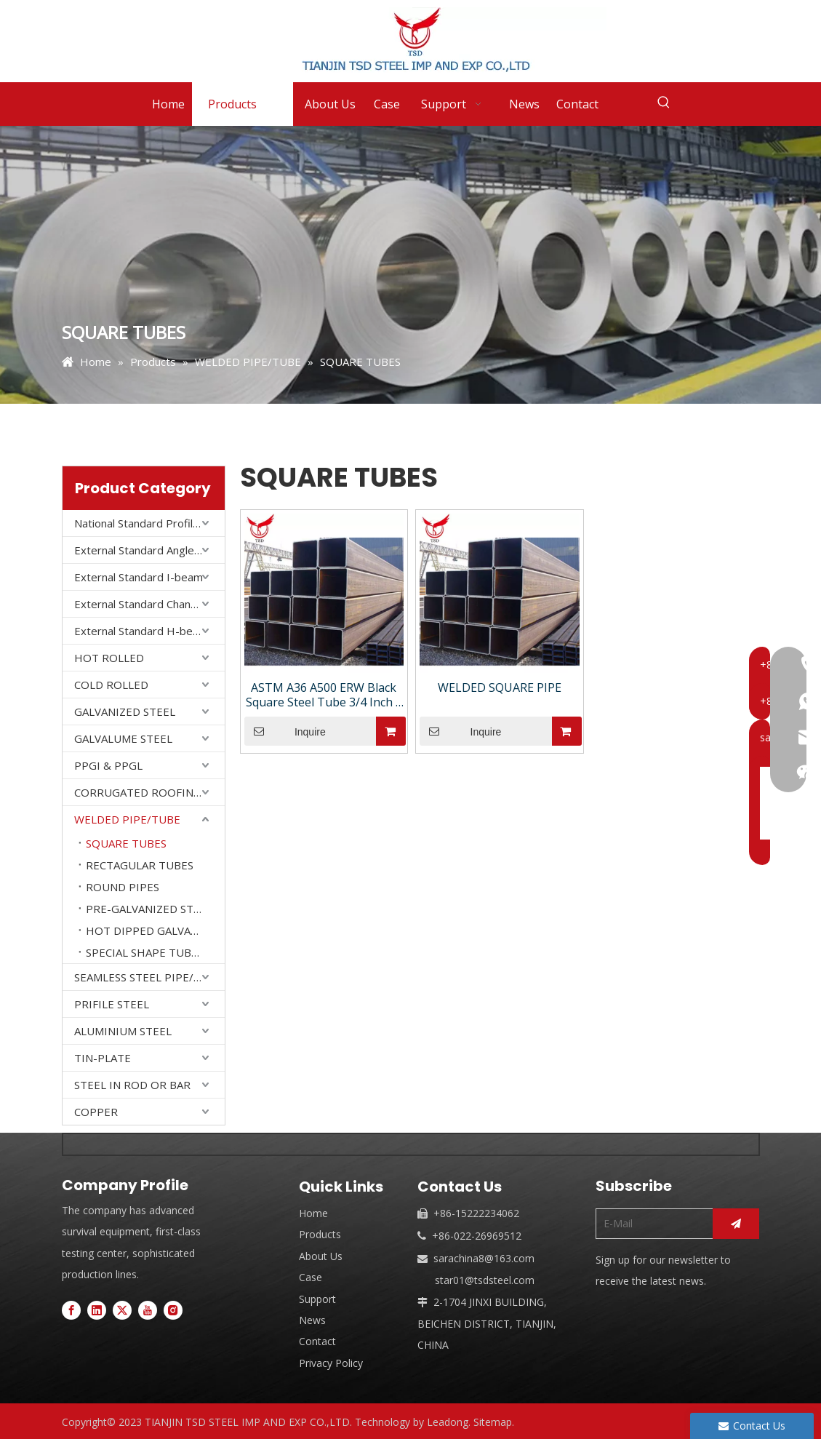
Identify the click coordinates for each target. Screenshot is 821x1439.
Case (310, 1277)
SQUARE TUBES (126, 843)
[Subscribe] (736, 1223)
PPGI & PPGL (108, 765)
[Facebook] (71, 1310)
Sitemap (492, 1422)
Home (313, 1213)
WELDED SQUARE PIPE (499, 687)
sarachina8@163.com (483, 1258)
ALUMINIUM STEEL (123, 1031)
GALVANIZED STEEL (124, 711)
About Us (321, 1256)
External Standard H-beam (141, 630)
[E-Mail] (651, 1223)
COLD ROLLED (111, 684)
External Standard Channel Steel (149, 604)
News (312, 1320)
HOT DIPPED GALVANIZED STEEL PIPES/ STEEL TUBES (155, 930)
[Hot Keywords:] (664, 102)
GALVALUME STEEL (123, 738)
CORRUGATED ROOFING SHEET (149, 792)
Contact (317, 1341)
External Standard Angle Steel (148, 550)
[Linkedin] (96, 1310)
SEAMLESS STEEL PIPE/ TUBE (149, 977)
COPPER (96, 1111)
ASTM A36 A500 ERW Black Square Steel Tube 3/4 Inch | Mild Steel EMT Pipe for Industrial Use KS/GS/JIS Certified (324, 694)
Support (317, 1299)
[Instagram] (173, 1310)
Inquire (285, 731)
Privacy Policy (331, 1363)
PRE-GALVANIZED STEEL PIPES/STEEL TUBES (155, 908)
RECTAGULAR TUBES (139, 865)
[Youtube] (147, 1310)
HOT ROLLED (109, 657)
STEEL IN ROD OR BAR (132, 1084)
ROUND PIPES (122, 887)
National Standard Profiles (139, 523)
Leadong (447, 1422)
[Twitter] (122, 1310)
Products (320, 1234)
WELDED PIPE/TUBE (127, 819)
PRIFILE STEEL (111, 1004)
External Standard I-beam (138, 577)
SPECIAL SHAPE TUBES (145, 952)
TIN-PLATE (102, 1058)
